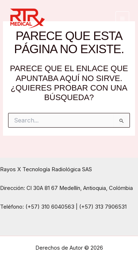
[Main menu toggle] (122, 18)
